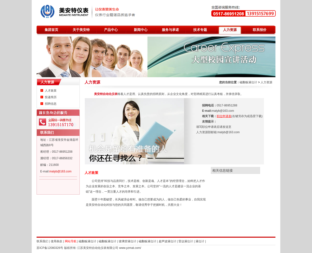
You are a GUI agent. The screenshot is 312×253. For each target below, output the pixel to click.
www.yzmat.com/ (130, 248)
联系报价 (259, 30)
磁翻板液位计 (248, 82)
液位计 (199, 241)
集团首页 (51, 30)
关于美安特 (81, 30)
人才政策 (51, 90)
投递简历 (51, 97)
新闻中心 (140, 30)
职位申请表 (224, 116)
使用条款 (56, 241)
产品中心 (111, 30)
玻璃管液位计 (127, 241)
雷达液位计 (185, 241)
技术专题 (200, 30)
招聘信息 (51, 103)
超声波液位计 (167, 241)
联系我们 (47, 132)
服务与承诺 (170, 30)
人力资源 (230, 30)
